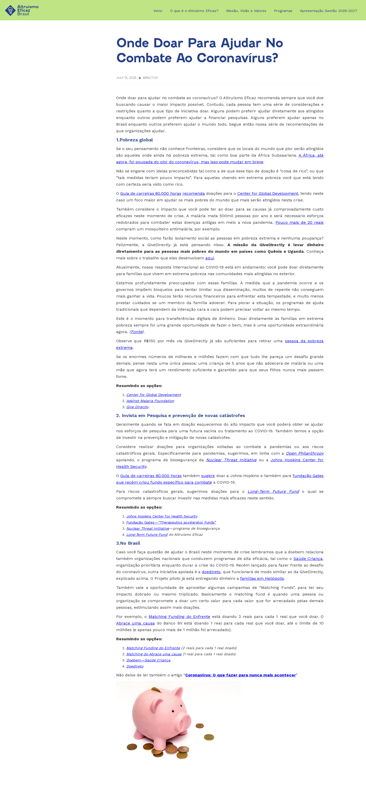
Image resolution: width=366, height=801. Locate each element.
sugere (208, 475)
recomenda (193, 193)
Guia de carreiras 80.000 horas (150, 193)
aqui (209, 258)
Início (158, 11)
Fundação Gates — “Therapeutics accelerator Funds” (171, 522)
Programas (283, 11)
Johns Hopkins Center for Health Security (161, 516)
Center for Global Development (267, 193)
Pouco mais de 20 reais (300, 222)
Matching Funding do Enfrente (179, 616)
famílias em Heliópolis (262, 578)
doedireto (211, 571)
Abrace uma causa (135, 623)
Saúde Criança (308, 558)
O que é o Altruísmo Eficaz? (194, 11)
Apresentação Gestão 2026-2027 (328, 11)
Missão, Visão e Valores (246, 11)
